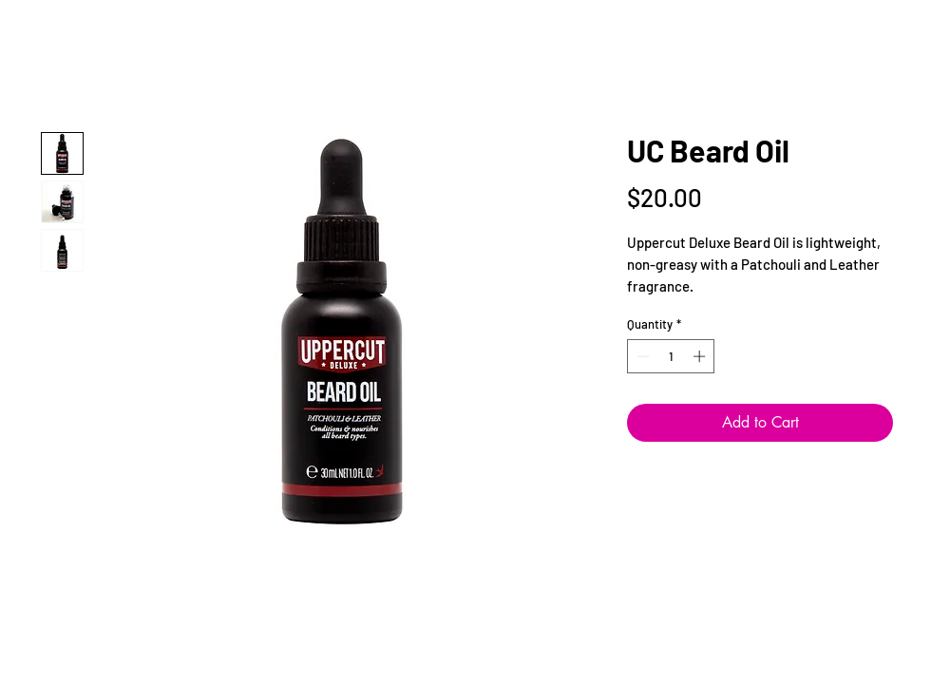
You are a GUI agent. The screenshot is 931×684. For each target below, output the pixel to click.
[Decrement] (641, 356)
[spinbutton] (671, 356)
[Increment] (701, 356)
